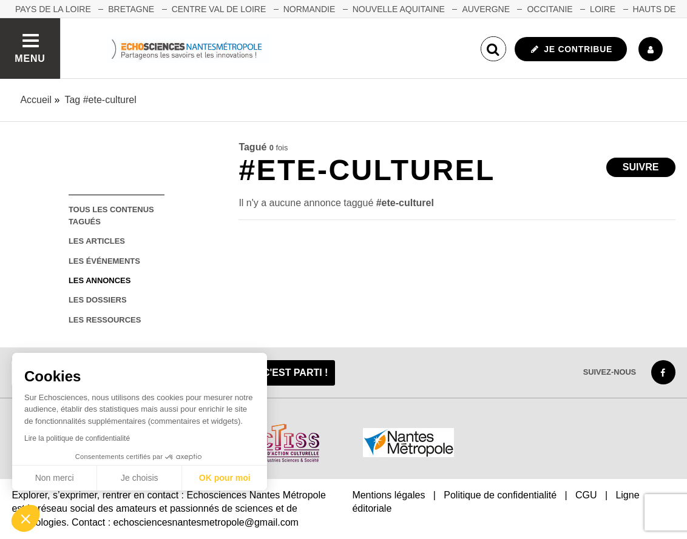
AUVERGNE (486, 9)
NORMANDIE (309, 9)
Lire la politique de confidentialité (77, 438)
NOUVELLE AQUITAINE (399, 9)
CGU (586, 495)
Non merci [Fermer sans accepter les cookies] (54, 478)
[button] (25, 518)
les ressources (105, 319)
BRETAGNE (131, 9)
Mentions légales (388, 495)
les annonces (99, 280)
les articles (97, 241)
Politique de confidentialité (500, 495)
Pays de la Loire (53, 9)
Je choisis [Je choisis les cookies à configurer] (139, 478)
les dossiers (98, 299)
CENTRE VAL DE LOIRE (219, 9)
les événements (104, 261)
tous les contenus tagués (111, 215)
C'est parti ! (295, 372)
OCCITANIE (549, 9)
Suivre (641, 167)
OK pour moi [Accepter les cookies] (225, 478)
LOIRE (602, 9)
